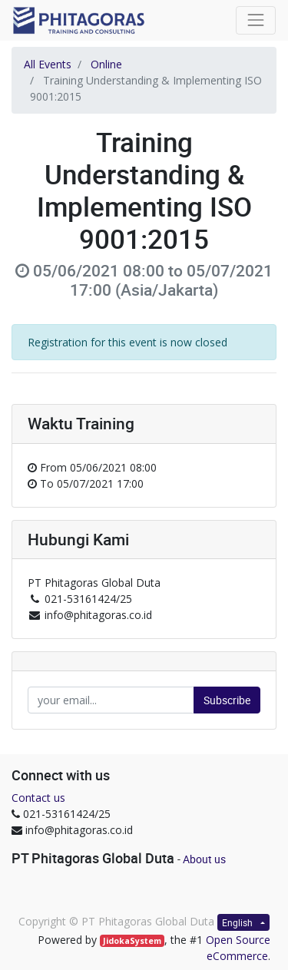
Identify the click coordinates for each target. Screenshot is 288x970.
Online (106, 64)
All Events (47, 64)
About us (204, 859)
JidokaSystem (132, 940)
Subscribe (227, 700)
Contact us (38, 797)
